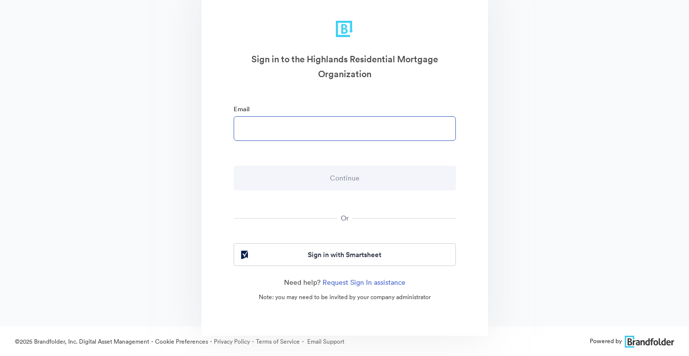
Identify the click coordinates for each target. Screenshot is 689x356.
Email (241, 109)
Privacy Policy (232, 341)
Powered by (632, 341)
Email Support (325, 341)
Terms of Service (278, 341)
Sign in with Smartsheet (310, 255)
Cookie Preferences (181, 341)
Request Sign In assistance (364, 282)
